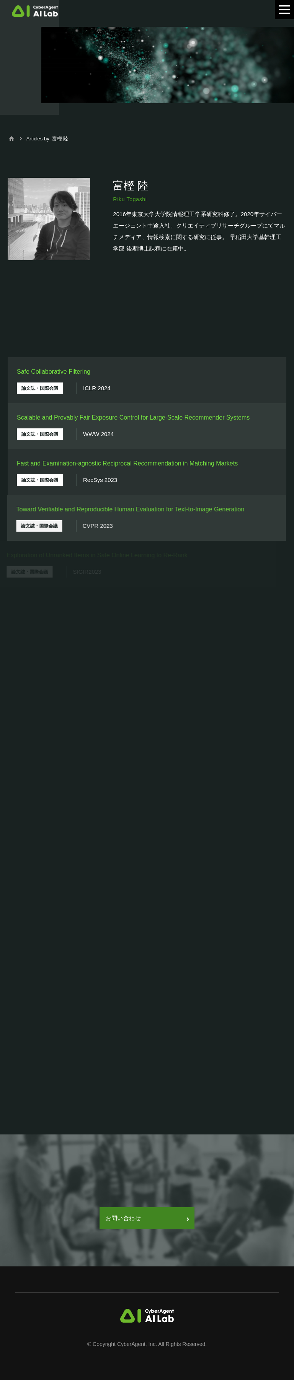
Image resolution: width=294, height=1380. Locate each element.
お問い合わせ (147, 1218)
